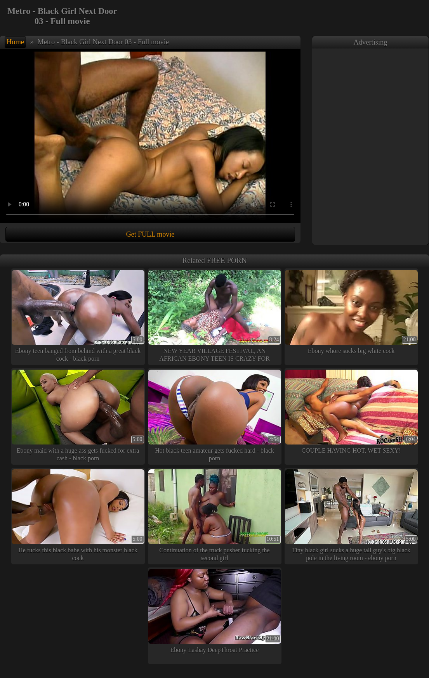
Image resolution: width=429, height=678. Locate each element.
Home (15, 42)
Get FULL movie (150, 234)
